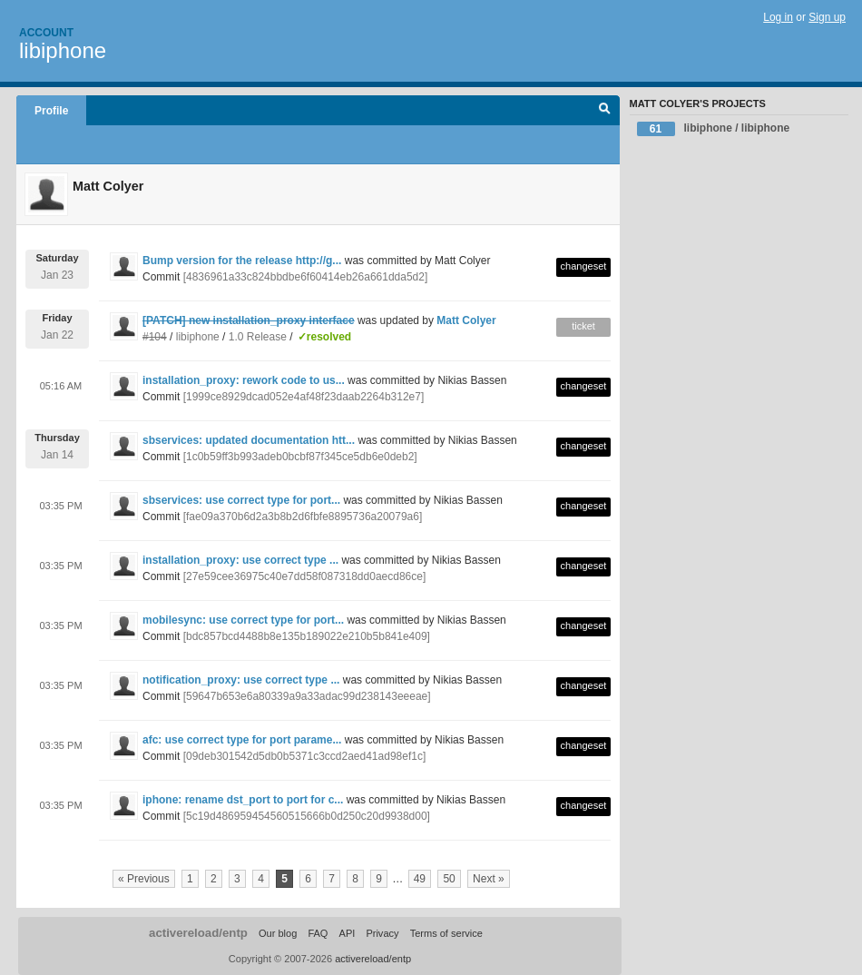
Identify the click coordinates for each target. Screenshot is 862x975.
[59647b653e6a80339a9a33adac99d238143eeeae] (307, 696)
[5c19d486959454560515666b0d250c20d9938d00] (306, 816)
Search (605, 110)
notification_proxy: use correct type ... (240, 680)
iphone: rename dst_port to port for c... (242, 799)
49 (420, 878)
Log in (778, 17)
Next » (488, 878)
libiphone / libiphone (713, 129)
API (347, 933)
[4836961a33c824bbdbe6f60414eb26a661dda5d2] (305, 277)
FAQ (318, 933)
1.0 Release (258, 336)
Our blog (278, 933)
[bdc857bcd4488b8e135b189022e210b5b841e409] (306, 636)
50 (449, 878)
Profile (51, 110)
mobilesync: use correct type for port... (243, 620)
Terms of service (446, 933)
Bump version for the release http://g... (241, 260)
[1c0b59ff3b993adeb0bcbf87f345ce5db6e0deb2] (300, 456)
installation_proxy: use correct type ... (240, 560)
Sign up (827, 17)
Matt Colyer (465, 320)
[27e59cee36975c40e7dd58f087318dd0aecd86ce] (304, 576)
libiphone (62, 50)
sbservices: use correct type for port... (241, 500)
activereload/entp (198, 933)
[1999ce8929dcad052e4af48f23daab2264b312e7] (304, 396)
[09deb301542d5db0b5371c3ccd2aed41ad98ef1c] (304, 756)
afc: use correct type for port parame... (241, 740)
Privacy (382, 933)
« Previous (144, 878)
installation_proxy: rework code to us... (243, 380)
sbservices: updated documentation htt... (248, 440)
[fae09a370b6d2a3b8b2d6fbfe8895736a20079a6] (303, 516)
